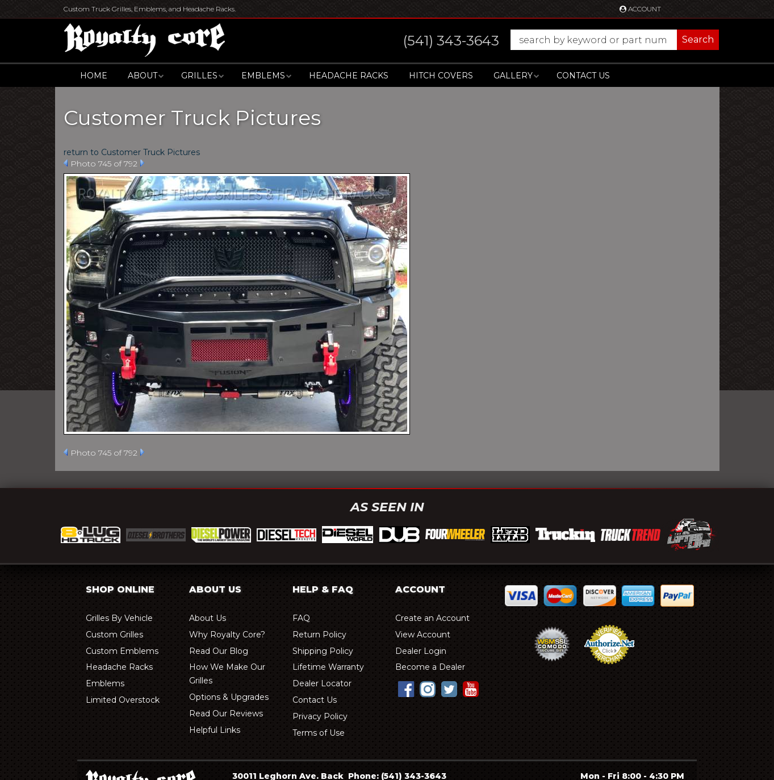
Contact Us (583, 75)
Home (93, 75)
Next (142, 163)
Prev (66, 163)
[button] (549, 40)
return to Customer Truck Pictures (132, 152)
